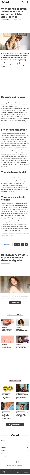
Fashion (3, 447)
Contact (20, 467)
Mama (3, 440)
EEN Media (26, 472)
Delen (15, 244)
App (26, 244)
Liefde (3, 450)
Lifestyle (3, 454)
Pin (22, 244)
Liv (21, 263)
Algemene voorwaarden (12, 467)
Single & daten (5, 19)
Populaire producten (7, 457)
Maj (22, 19)
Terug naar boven (14, 425)
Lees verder (15, 303)
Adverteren (19, 465)
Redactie (9, 465)
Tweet (18, 244)
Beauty (3, 444)
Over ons (14, 465)
